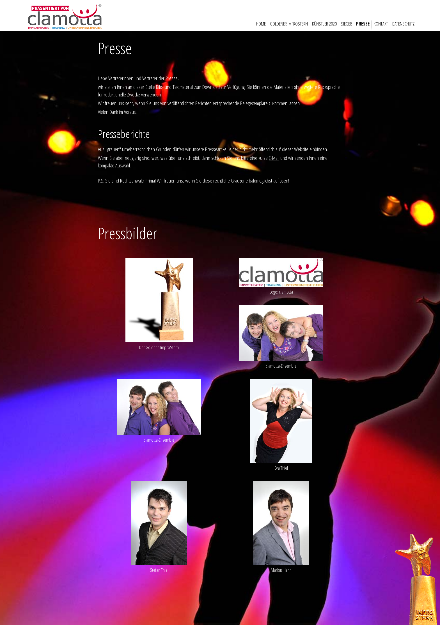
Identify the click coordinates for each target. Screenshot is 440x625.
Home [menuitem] (261, 23)
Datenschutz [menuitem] (403, 23)
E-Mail (273, 158)
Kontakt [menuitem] (381, 23)
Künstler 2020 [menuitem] (324, 23)
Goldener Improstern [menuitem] (289, 23)
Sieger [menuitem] (346, 23)
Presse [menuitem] (363, 23)
